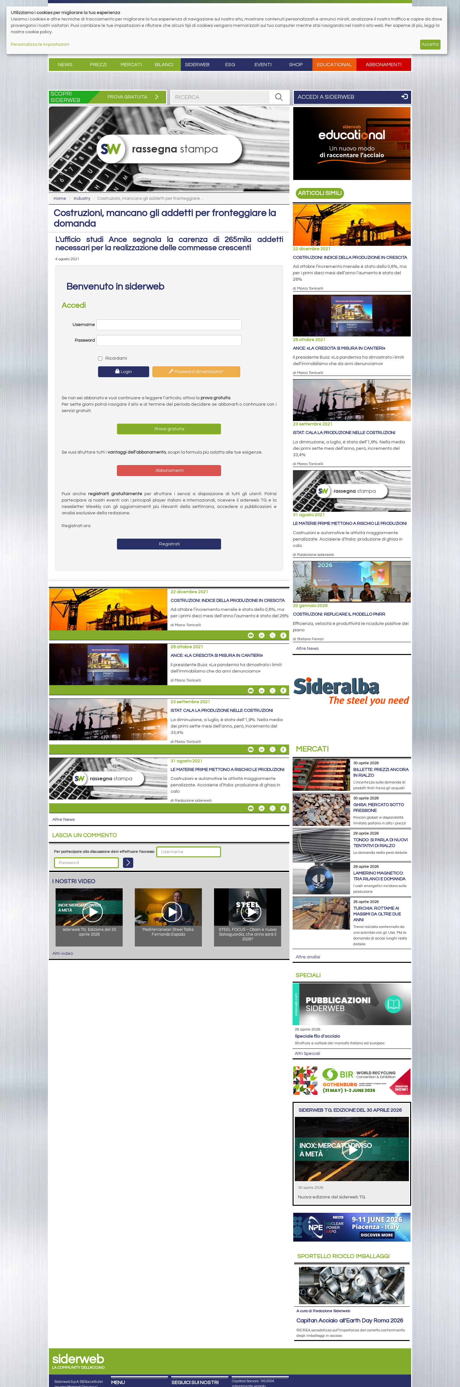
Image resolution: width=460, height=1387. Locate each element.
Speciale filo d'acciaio (317, 1036)
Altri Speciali (307, 1053)
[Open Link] (351, 143)
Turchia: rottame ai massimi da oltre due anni (377, 914)
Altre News (63, 819)
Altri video (62, 953)
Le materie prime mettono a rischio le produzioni (227, 770)
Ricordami (112, 358)
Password (85, 340)
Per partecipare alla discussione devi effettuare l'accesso (104, 852)
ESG (230, 64)
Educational (334, 64)
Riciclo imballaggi (343, 1256)
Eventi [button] (263, 64)
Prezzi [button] (98, 64)
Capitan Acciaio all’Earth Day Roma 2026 (349, 1321)
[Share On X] (272, 635)
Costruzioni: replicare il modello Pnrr (339, 614)
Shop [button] (296, 64)
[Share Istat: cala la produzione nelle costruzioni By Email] (250, 749)
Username (84, 325)
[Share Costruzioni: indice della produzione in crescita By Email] (250, 635)
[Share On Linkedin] (261, 635)
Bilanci (164, 64)
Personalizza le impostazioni (40, 44)
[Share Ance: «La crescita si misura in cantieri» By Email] (250, 690)
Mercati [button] (131, 64)
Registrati (169, 544)
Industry (82, 198)
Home (60, 198)
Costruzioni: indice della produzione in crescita (228, 600)
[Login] (128, 863)
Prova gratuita (169, 429)
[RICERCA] (279, 97)
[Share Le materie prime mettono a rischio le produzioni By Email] (250, 808)
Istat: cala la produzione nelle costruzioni (222, 710)
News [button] (65, 64)
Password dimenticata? (196, 371)
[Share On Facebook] (283, 635)
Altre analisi (308, 957)
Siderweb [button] (197, 64)
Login (123, 371)
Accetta (430, 44)
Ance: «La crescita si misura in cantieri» (217, 655)
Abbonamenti (384, 64)
